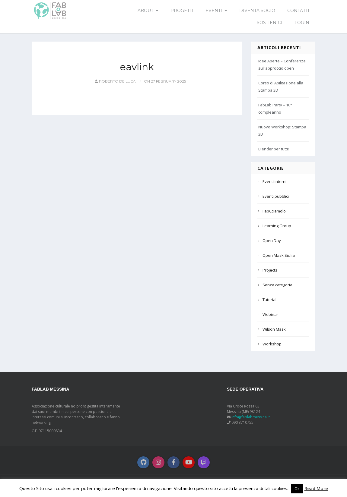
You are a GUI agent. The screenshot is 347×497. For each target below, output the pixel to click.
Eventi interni (274, 181)
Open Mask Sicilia (279, 255)
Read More (316, 488)
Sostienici (269, 22)
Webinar (270, 314)
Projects (270, 270)
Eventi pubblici (276, 196)
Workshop (272, 344)
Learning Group (277, 225)
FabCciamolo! (275, 211)
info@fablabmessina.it (250, 417)
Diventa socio (257, 10)
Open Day (272, 240)
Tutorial (269, 299)
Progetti (181, 10)
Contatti (298, 10)
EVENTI (213, 10)
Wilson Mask (274, 329)
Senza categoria (277, 285)
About (145, 10)
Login (301, 22)
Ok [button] (297, 488)
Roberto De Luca (115, 81)
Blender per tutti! (273, 149)
